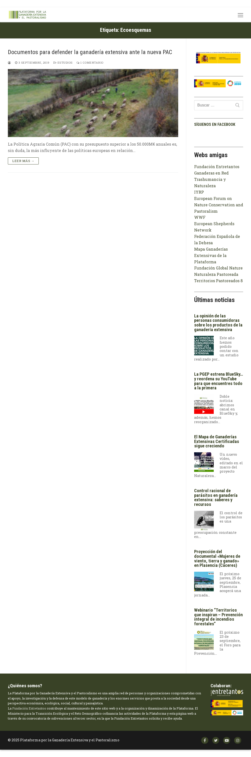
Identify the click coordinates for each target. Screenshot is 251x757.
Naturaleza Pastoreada (216, 274)
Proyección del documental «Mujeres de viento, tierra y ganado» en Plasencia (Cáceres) (217, 558)
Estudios (63, 62)
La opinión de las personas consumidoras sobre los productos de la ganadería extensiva (218, 322)
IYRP (199, 192)
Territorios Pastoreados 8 (218, 280)
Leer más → (23, 161)
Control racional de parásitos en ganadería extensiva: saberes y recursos (216, 497)
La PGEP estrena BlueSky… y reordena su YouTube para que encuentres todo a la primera (218, 381)
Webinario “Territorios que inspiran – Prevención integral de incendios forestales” (218, 617)
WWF (199, 217)
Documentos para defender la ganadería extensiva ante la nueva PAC (90, 52)
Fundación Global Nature (218, 267)
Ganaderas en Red (211, 172)
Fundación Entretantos (216, 166)
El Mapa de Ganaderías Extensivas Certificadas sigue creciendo (216, 441)
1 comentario (89, 62)
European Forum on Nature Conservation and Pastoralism (218, 205)
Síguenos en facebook (214, 124)
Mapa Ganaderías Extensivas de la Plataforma (211, 255)
